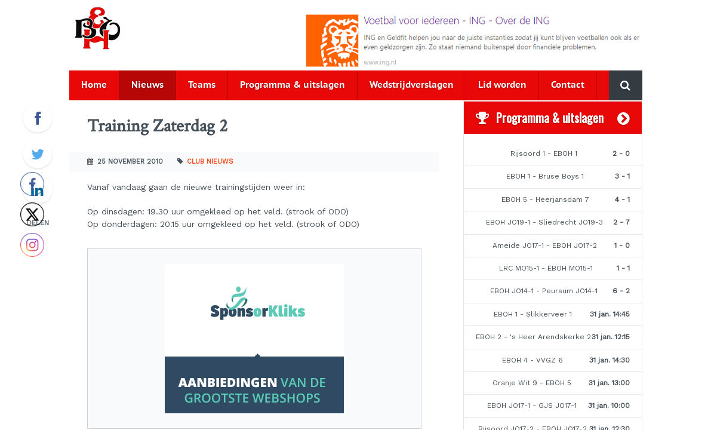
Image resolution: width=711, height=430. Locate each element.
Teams (202, 85)
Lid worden (502, 85)
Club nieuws (210, 161)
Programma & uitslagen (292, 85)
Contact (567, 85)
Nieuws (147, 85)
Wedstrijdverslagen (412, 85)
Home (94, 85)
